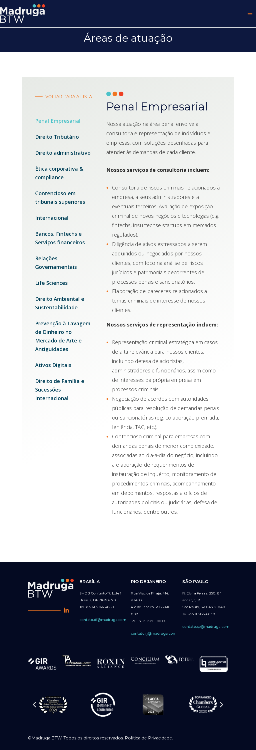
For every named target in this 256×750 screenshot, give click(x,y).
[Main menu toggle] (250, 14)
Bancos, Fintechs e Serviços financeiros (60, 239)
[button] (34, 704)
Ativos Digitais (53, 366)
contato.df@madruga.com (102, 620)
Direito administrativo (63, 154)
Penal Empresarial (58, 122)
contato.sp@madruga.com (205, 626)
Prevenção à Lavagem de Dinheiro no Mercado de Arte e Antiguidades (63, 337)
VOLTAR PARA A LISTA (68, 98)
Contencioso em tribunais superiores (60, 199)
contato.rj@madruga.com (154, 633)
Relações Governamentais (56, 264)
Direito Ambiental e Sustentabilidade (59, 304)
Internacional (52, 219)
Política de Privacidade (148, 738)
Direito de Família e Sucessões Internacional (59, 391)
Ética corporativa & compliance (59, 174)
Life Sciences (51, 284)
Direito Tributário (57, 138)
